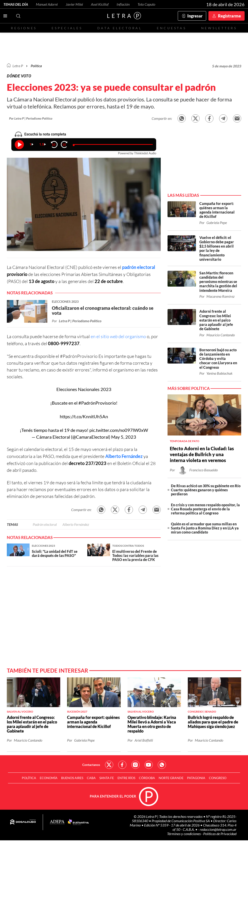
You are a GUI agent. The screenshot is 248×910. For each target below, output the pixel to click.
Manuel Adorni (47, 4)
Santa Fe (106, 778)
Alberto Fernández (124, 456)
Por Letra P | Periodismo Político (30, 118)
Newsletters (219, 28)
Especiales (67, 28)
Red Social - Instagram (135, 765)
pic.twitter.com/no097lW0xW (118, 430)
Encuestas (171, 28)
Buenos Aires (72, 778)
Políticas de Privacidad (219, 833)
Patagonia (196, 778)
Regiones (24, 28)
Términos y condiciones (184, 833)
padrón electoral (138, 267)
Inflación (123, 4)
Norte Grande (171, 778)
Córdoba (147, 778)
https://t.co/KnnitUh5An (84, 416)
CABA (91, 778)
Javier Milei (74, 4)
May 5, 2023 (123, 437)
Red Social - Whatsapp (162, 765)
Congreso (217, 778)
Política (36, 66)
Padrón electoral (45, 524)
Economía (49, 778)
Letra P (18, 66)
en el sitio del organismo (118, 336)
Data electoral (119, 28)
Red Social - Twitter (109, 765)
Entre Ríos (126, 778)
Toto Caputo (146, 4)
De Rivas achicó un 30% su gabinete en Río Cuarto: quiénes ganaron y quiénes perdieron (205, 490)
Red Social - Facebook (122, 765)
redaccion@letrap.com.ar (218, 829)
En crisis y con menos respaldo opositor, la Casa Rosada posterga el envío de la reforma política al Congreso (205, 509)
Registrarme (229, 15)
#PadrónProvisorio (97, 403)
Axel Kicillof (100, 4)
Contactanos (91, 765)
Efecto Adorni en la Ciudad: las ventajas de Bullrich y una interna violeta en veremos (202, 454)
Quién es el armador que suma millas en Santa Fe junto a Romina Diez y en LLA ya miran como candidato (205, 528)
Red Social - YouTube (149, 765)
